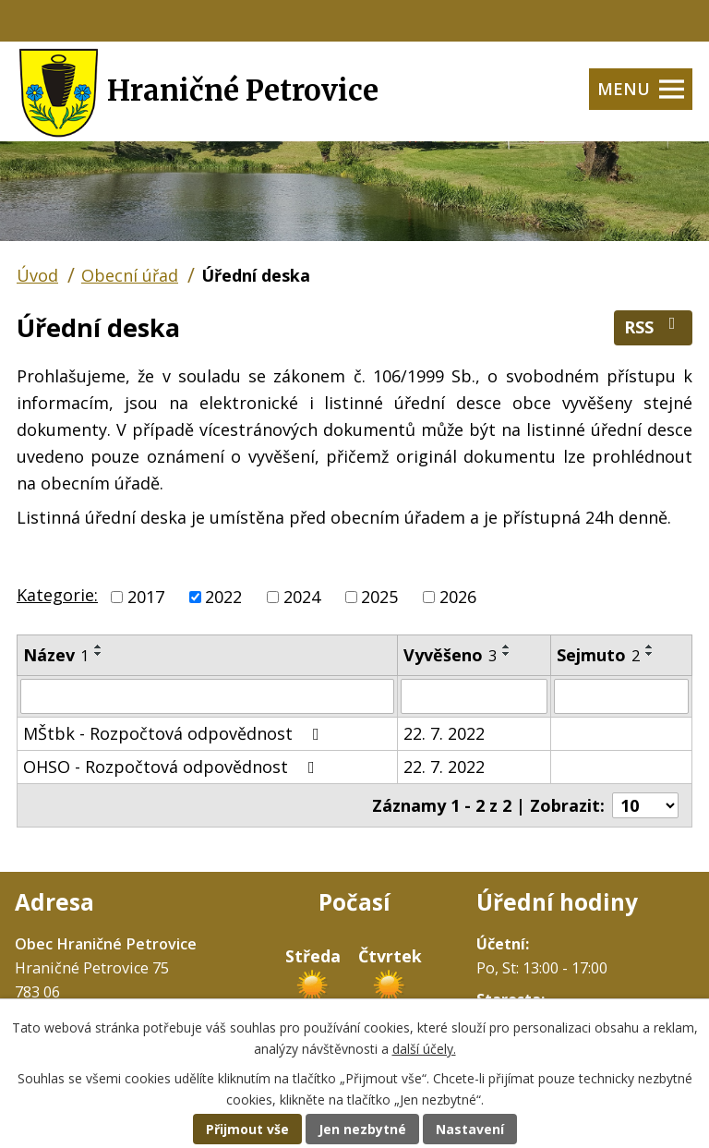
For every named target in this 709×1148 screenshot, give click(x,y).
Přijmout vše (247, 1129)
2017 (145, 597)
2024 (301, 597)
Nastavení (470, 1129)
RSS (653, 326)
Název (56, 655)
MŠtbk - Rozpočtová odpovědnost (175, 733)
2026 (457, 597)
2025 (379, 597)
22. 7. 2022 (444, 733)
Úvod (37, 275)
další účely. (424, 1048)
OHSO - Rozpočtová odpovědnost (172, 766)
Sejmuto (598, 655)
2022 (223, 597)
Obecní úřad (129, 275)
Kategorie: (57, 595)
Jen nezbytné (362, 1129)
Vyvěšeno (450, 655)
